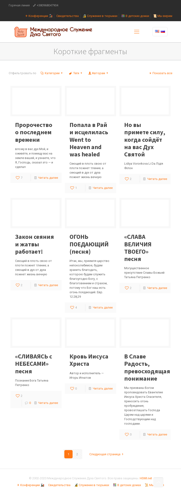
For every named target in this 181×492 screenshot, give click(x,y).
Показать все (160, 73)
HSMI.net (146, 478)
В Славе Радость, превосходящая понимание (147, 367)
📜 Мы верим (162, 16)
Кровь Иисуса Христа (89, 359)
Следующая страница (107, 454)
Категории (52, 73)
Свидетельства (67, 16)
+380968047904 (47, 5)
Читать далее (48, 177)
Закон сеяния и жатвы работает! (34, 244)
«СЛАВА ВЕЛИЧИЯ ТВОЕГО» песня (138, 248)
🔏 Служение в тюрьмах (99, 16)
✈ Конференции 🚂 (39, 16)
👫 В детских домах (135, 16)
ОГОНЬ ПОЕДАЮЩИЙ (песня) (89, 244)
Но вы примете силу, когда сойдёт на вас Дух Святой (144, 139)
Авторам (98, 73)
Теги (75, 73)
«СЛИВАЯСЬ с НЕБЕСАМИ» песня (33, 363)
